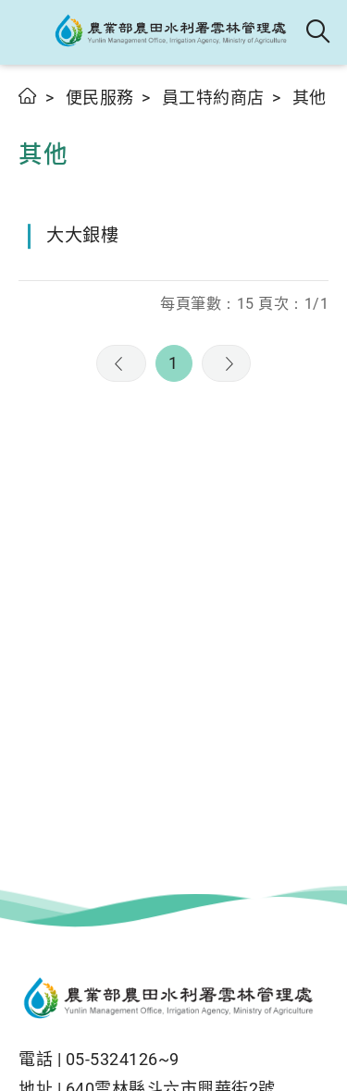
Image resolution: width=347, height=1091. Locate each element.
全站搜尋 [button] (319, 32)
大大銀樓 (82, 235)
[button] (30, 32)
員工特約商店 (213, 97)
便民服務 (100, 97)
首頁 (28, 95)
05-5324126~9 (123, 1059)
